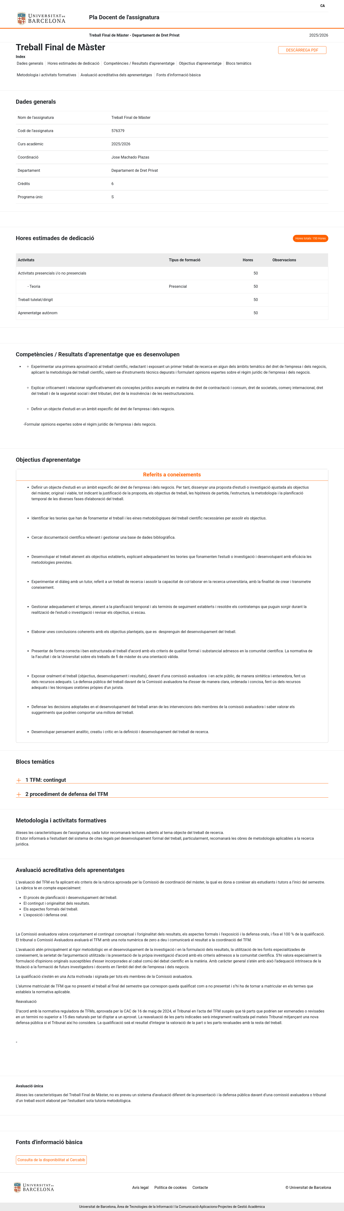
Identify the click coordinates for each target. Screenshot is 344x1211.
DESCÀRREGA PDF (302, 50)
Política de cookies (170, 1187)
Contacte (200, 1187)
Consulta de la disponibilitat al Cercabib (51, 1160)
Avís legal (140, 1187)
